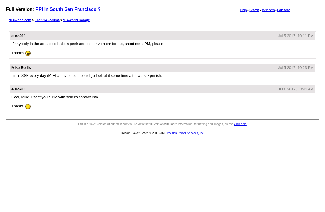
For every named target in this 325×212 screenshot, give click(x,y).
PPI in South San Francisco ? (67, 9)
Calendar (283, 10)
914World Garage (76, 20)
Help (243, 10)
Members (268, 10)
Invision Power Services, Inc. (186, 133)
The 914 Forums (47, 20)
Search (254, 10)
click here (240, 124)
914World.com (20, 20)
